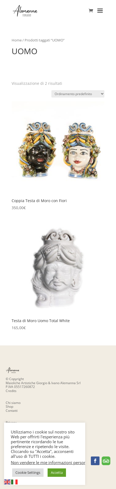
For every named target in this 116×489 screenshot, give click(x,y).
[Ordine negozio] (77, 94)
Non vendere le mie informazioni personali (51, 462)
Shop (9, 406)
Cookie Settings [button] (27, 472)
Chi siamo (13, 402)
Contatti (12, 410)
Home (17, 40)
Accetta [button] (57, 472)
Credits (11, 390)
